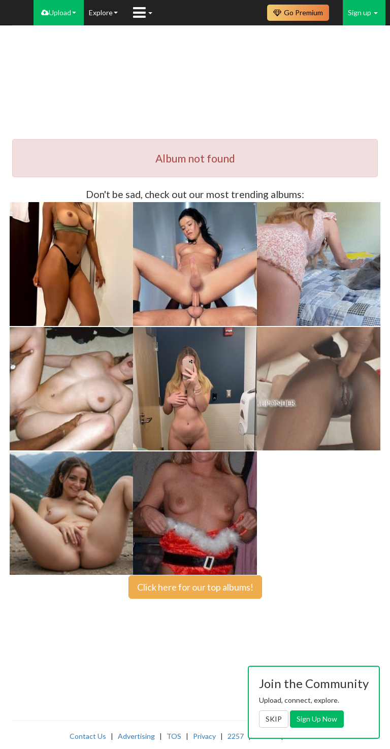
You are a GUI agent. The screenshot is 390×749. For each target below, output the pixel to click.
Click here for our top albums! (195, 587)
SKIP (274, 718)
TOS (174, 736)
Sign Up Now (317, 718)
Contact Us (88, 736)
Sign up (363, 12)
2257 (236, 736)
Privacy (204, 736)
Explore (103, 12)
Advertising (136, 736)
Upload (58, 12)
